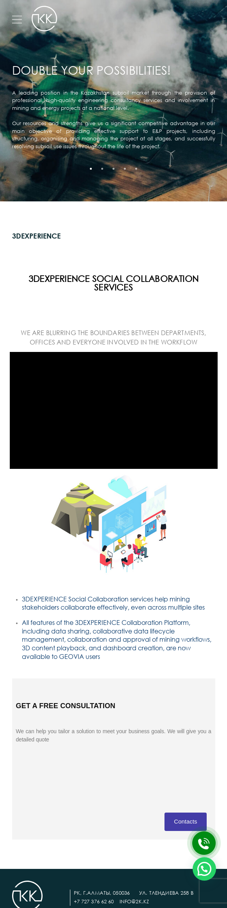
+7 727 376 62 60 (94, 901)
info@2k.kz (134, 901)
